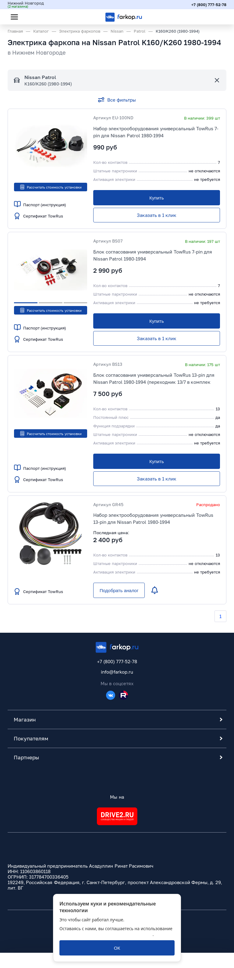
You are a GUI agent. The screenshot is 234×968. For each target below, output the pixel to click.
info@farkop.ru (117, 672)
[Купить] (156, 197)
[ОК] (117, 947)
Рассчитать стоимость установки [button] (50, 187)
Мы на (117, 797)
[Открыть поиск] (31, 16)
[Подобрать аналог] (119, 590)
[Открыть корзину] (216, 16)
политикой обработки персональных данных (106, 934)
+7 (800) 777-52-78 (208, 4)
